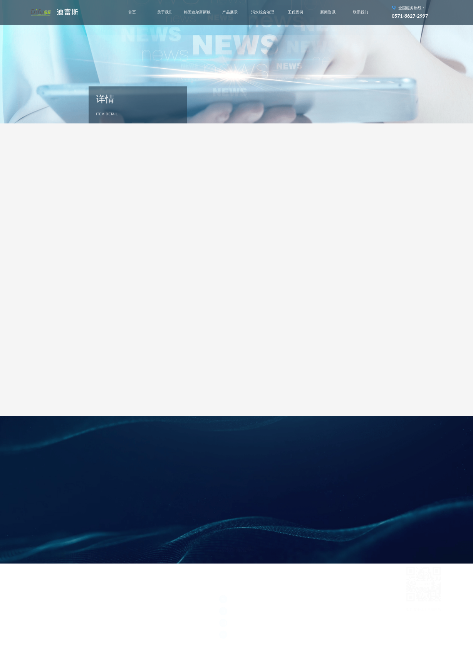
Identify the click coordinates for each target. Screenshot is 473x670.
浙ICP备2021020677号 (46, 595)
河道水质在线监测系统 (236, 525)
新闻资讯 (327, 12)
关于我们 (165, 12)
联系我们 (360, 12)
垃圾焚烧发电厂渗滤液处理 (289, 513)
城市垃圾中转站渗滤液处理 (240, 513)
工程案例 (295, 12)
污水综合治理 (262, 12)
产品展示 (230, 12)
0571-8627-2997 (410, 16)
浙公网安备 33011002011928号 (52, 601)
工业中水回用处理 (275, 525)
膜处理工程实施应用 (333, 513)
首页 (132, 12)
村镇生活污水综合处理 (314, 525)
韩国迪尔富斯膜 (197, 12)
